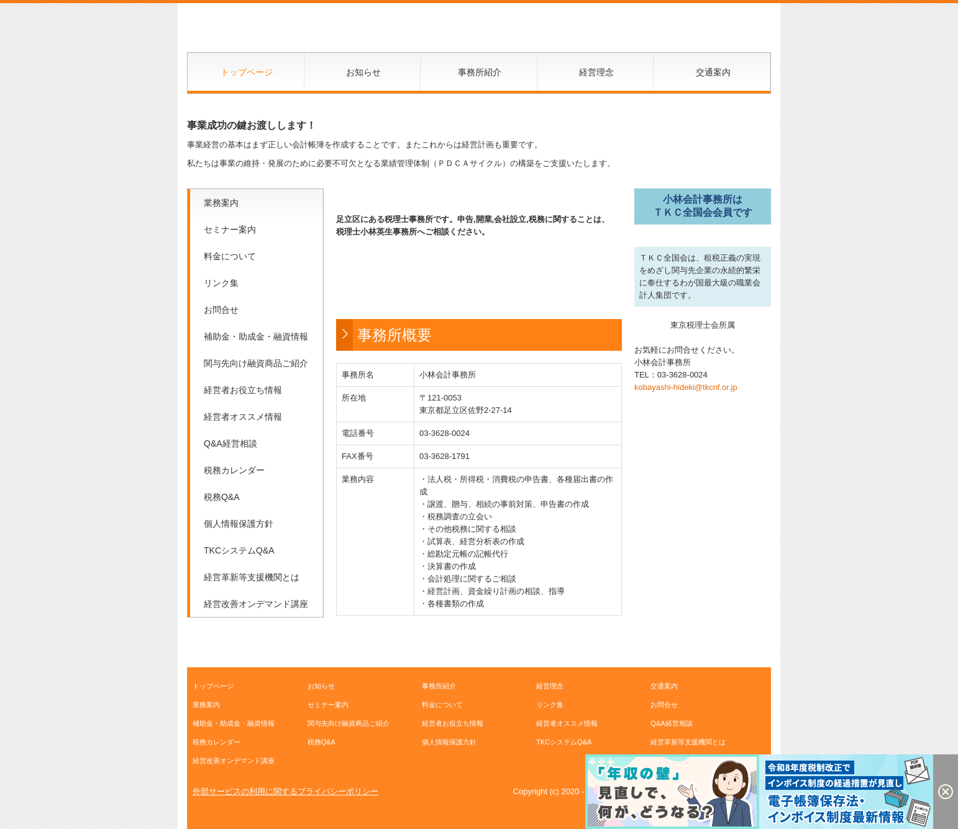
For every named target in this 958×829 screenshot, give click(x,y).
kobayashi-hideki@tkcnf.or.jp (685, 387)
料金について (230, 256)
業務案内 (221, 203)
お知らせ (363, 72)
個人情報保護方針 (238, 524)
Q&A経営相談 (230, 443)
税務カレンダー (234, 470)
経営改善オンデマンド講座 (256, 604)
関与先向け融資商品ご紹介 (256, 363)
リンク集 (221, 283)
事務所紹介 (479, 72)
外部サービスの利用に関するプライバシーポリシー (285, 791)
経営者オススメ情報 (243, 417)
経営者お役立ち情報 (243, 390)
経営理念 (596, 72)
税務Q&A (222, 497)
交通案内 (713, 72)
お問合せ (221, 310)
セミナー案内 (230, 229)
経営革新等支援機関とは (251, 577)
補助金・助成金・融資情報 (256, 336)
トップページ (247, 72)
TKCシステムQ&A (239, 550)
